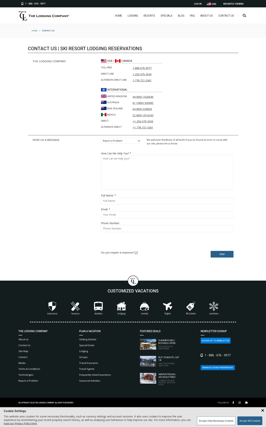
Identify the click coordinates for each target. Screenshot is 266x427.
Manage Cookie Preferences (217, 367)
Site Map (23, 351)
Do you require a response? (117, 252)
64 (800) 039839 (142, 109)
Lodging (133, 15)
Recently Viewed (233, 4)
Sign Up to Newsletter (215, 340)
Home (118, 15)
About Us (206, 15)
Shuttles (98, 308)
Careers (23, 357)
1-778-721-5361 (142, 80)
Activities (213, 308)
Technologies (25, 374)
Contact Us (226, 15)
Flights (167, 308)
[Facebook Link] (233, 402)
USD (211, 4)
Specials (166, 15)
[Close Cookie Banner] (262, 410)
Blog (181, 15)
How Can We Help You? (116, 153)
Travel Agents (87, 369)
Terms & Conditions (29, 369)
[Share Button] (246, 403)
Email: (105, 209)
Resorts (149, 15)
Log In (198, 4)
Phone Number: (110, 223)
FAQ (192, 15)
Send (222, 254)
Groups (83, 357)
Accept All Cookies (249, 420)
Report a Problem (28, 380)
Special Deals (86, 345)
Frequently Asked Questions (95, 374)
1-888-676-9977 (142, 68)
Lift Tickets (191, 308)
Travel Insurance (88, 363)
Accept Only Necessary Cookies (216, 420)
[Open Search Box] (244, 16)
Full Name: (108, 195)
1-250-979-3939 (142, 74)
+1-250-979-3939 (143, 121)
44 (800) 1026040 (143, 97)
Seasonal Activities (89, 380)
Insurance (52, 308)
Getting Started (87, 339)
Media (21, 363)
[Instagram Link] (239, 402)
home (34, 31)
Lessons (75, 308)
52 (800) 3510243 (143, 115)
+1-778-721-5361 (143, 127)
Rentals (144, 308)
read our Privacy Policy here (20, 423)
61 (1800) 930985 (143, 103)
